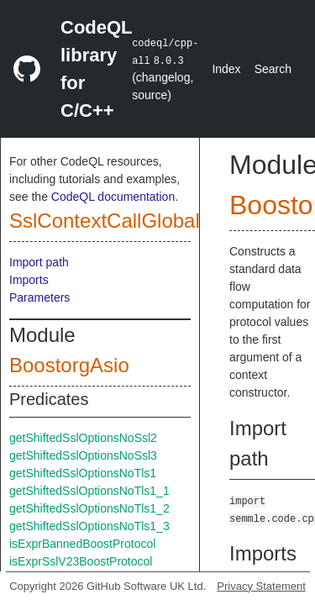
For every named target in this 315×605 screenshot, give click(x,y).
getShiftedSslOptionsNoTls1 (82, 473)
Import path (39, 262)
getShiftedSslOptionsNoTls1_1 (89, 490)
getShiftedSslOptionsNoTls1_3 (89, 526)
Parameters (39, 297)
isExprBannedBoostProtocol (82, 543)
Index (226, 69)
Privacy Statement (261, 586)
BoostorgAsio (69, 365)
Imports (29, 280)
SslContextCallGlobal (104, 220)
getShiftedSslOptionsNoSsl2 (83, 438)
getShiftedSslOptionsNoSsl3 (83, 455)
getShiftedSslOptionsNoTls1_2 (89, 508)
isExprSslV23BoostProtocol (80, 561)
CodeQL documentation (113, 196)
